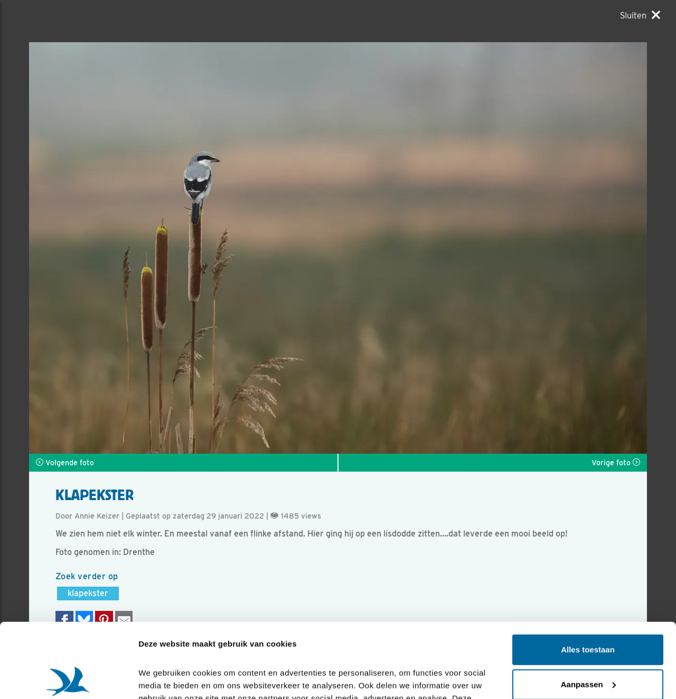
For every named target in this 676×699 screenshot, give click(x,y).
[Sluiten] (640, 15)
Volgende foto (65, 462)
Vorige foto (616, 462)
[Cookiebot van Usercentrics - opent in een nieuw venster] (68, 678)
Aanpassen (588, 609)
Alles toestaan (588, 575)
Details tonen (163, 678)
